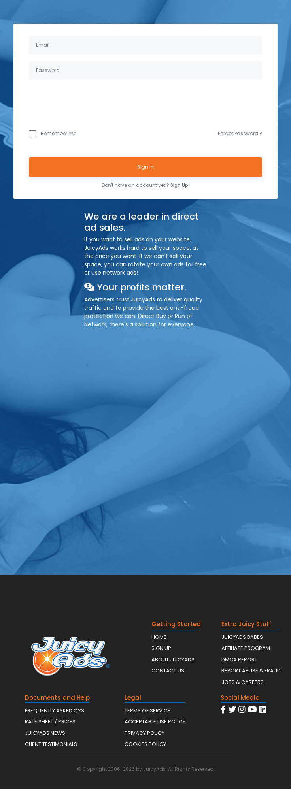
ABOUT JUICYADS (173, 659)
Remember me (52, 133)
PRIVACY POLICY (144, 733)
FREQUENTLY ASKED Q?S (54, 710)
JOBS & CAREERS (242, 682)
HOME (158, 637)
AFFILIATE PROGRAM (245, 648)
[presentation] (89, 102)
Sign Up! (180, 185)
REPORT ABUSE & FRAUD (251, 670)
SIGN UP (161, 648)
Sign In (145, 167)
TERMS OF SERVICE (147, 710)
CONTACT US (167, 670)
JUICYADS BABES (242, 637)
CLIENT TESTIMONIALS (51, 744)
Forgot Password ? (240, 133)
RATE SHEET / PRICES (50, 721)
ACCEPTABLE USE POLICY (155, 721)
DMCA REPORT (239, 659)
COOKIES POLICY (145, 744)
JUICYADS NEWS (45, 733)
